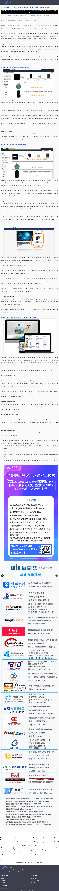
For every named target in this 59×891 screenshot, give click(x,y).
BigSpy (3, 878)
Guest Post (4, 888)
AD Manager (34, 878)
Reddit (23, 835)
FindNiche (3, 882)
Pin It (47, 835)
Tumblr (28, 835)
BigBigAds (3, 880)
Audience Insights (35, 880)
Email (32, 835)
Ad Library (33, 882)
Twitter (18, 835)
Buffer (36, 835)
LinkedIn (42, 835)
